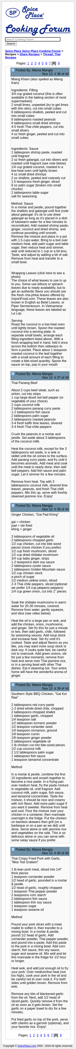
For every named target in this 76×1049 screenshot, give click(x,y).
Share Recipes (30, 54)
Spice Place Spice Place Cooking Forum (33, 51)
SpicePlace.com (27, 1045)
